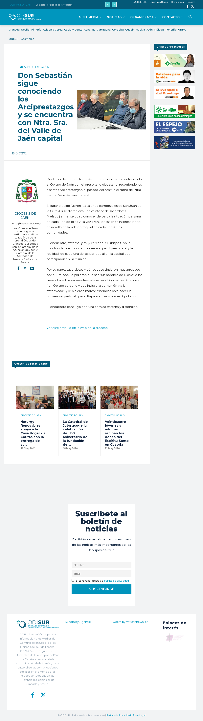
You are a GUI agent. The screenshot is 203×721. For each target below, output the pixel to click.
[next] (114, 4)
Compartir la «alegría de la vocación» (55, 4)
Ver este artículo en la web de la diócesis (77, 328)
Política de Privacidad (118, 715)
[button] (190, 17)
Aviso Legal (139, 715)
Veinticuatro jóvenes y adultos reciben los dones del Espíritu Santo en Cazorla (117, 433)
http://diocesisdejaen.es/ (25, 223)
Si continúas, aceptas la (100, 580)
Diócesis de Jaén (33, 67)
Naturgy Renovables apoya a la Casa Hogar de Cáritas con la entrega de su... (33, 433)
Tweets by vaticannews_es (129, 622)
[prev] (107, 4)
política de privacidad (116, 580)
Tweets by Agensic (77, 622)
